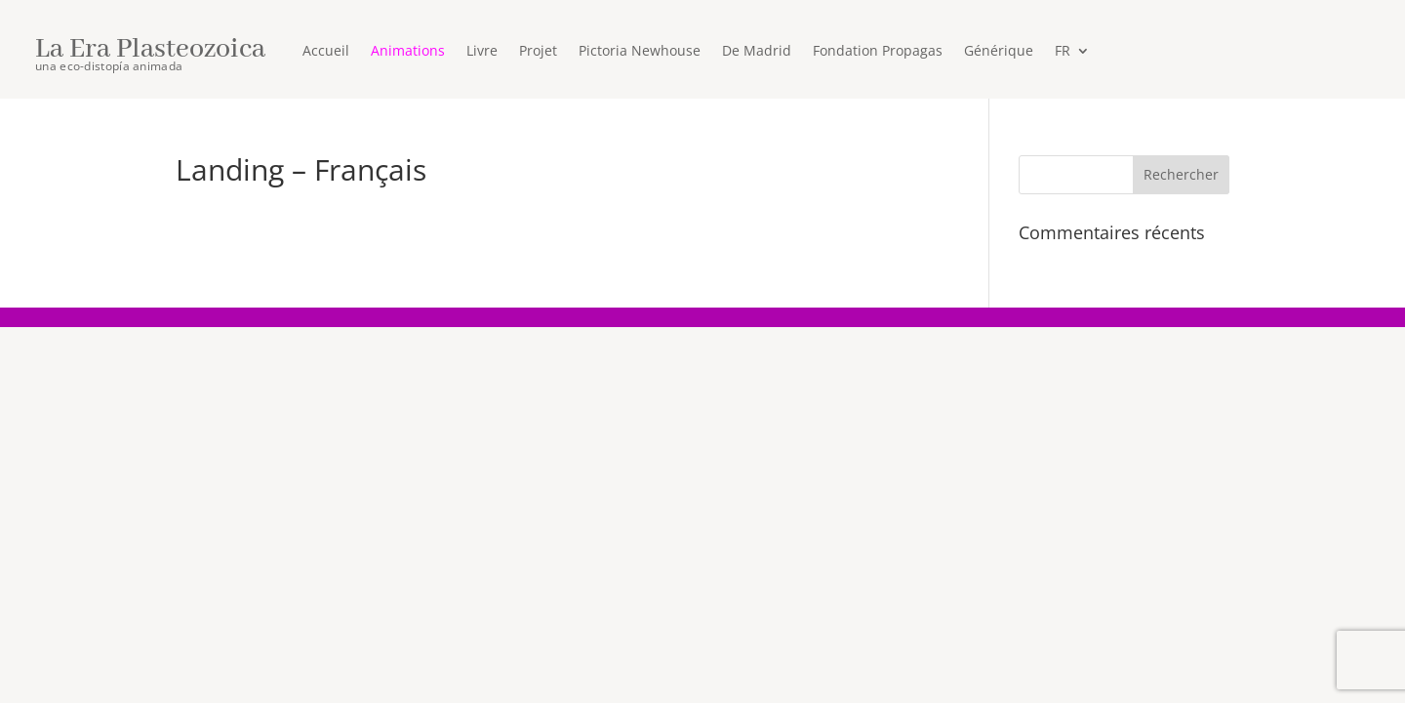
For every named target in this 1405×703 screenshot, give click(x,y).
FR (1062, 52)
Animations (408, 52)
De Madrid (756, 52)
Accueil (325, 52)
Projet (538, 52)
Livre (482, 52)
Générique (998, 52)
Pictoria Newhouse (640, 52)
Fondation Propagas (878, 52)
